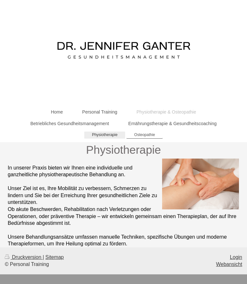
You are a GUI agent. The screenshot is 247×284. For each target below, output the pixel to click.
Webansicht (229, 264)
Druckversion (24, 257)
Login (236, 257)
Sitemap (54, 257)
